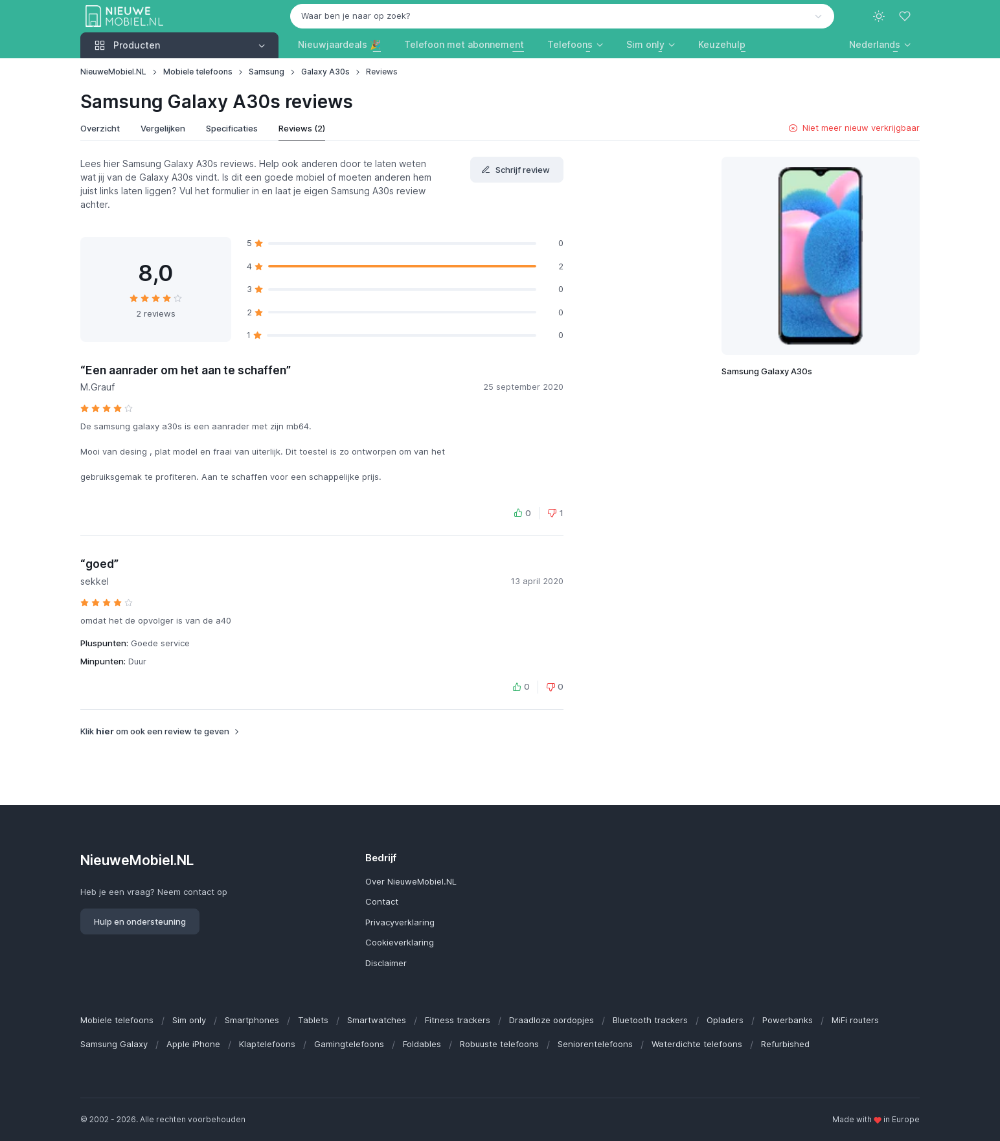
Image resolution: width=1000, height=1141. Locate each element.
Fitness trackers (457, 1020)
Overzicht (100, 128)
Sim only (189, 1020)
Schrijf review (515, 169)
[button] (879, 44)
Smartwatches (376, 1020)
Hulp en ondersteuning (140, 921)
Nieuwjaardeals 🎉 (339, 44)
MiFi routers (855, 1020)
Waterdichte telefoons (697, 1044)
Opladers (725, 1020)
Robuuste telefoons (499, 1044)
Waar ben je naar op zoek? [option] (356, 15)
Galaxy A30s (325, 71)
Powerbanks (787, 1020)
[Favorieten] (906, 16)
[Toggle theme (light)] (878, 16)
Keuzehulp (721, 44)
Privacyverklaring (400, 922)
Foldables (422, 1044)
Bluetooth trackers (650, 1020)
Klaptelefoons (267, 1044)
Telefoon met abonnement (464, 44)
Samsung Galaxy (114, 1044)
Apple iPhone (193, 1044)
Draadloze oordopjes (551, 1020)
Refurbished (785, 1044)
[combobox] (562, 16)
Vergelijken (163, 128)
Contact (381, 901)
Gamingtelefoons (349, 1044)
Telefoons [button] (570, 44)
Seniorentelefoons (595, 1044)
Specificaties (232, 128)
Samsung (266, 71)
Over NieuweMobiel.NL (411, 881)
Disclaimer (386, 963)
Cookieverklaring (399, 942)
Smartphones (252, 1020)
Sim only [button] (645, 44)
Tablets (313, 1020)
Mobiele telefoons (198, 71)
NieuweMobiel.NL (113, 71)
